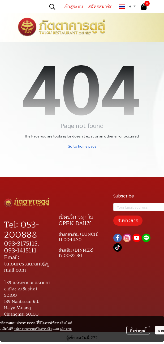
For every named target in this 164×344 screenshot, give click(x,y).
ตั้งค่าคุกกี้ (138, 330)
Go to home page (82, 146)
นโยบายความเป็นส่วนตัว (33, 328)
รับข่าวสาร (128, 220)
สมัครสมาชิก (100, 6)
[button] (52, 6)
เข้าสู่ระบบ (73, 6)
